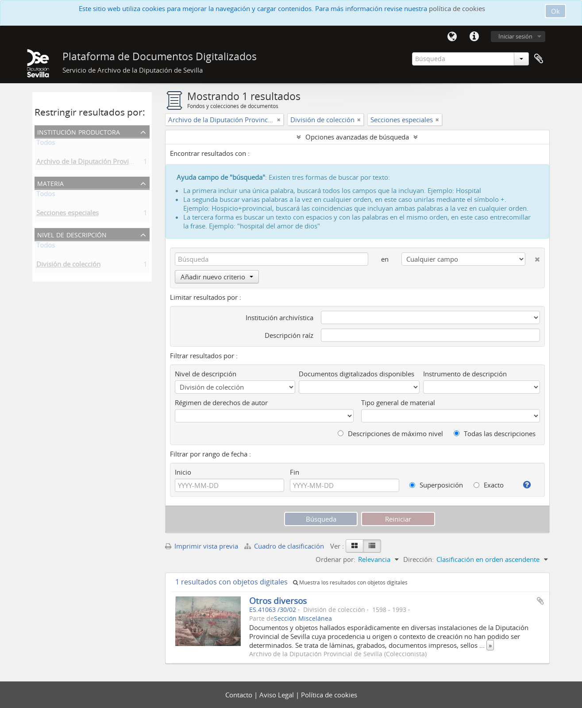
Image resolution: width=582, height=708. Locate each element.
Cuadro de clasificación (285, 546)
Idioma (452, 37)
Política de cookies (329, 694)
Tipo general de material (398, 402)
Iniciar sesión (515, 36)
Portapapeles (539, 59)
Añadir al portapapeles (540, 600)
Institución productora (78, 131)
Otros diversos (278, 600)
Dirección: (418, 559)
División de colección (68, 265)
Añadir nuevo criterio (217, 276)
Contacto (239, 694)
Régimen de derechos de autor (221, 402)
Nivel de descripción (72, 234)
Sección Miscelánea (303, 619)
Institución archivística (279, 317)
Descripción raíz (289, 335)
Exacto (489, 484)
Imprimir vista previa (201, 546)
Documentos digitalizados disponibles (356, 373)
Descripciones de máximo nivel (390, 433)
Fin (294, 472)
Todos (45, 143)
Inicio (183, 472)
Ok (555, 11)
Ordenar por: (335, 559)
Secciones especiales (67, 214)
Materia (50, 183)
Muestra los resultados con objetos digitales (350, 582)
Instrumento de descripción (465, 373)
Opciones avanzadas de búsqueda (357, 136)
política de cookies (457, 8)
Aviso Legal (277, 694)
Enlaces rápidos (474, 37)
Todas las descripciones (495, 433)
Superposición (436, 484)
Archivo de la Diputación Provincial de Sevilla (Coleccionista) (127, 163)
